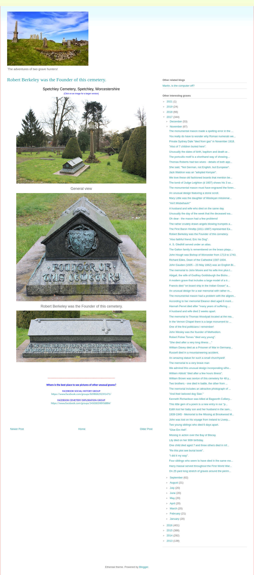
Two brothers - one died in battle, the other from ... (198, 383)
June (173, 493)
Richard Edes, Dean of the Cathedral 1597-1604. (197, 259)
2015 (170, 530)
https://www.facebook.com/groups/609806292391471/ (81, 394)
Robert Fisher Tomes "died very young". (192, 337)
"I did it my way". (178, 455)
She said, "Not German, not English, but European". (199, 167)
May (173, 498)
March (174, 508)
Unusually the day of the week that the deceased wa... (200, 213)
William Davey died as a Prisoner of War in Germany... (201, 347)
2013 (170, 540)
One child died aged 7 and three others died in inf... (199, 445)
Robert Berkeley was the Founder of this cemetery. (198, 234)
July (172, 487)
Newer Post (17, 428)
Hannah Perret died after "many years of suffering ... (199, 306)
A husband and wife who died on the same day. (196, 208)
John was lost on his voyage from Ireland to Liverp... (199, 419)
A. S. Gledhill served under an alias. (190, 244)
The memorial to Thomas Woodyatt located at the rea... (201, 316)
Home (82, 428)
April (173, 503)
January (175, 518)
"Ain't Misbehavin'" (180, 203)
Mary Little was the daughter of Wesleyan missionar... (200, 198)
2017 (170, 116)
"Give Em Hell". (178, 429)
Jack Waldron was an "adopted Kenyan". (193, 172)
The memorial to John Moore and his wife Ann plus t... (200, 270)
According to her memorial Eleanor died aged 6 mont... (201, 301)
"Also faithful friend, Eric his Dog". (188, 239)
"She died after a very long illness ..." (190, 342)
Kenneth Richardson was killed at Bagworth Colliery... (200, 398)
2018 (170, 111)
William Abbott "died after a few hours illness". (196, 373)
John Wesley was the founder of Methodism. (195, 332)
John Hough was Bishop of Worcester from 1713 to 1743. (202, 254)
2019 (170, 106)
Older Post (146, 428)
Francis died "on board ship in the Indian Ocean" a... (199, 285)
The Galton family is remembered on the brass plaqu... (201, 249)
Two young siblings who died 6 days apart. (194, 424)
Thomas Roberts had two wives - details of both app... (200, 161)
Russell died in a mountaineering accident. (194, 352)
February (175, 513)
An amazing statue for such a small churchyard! (197, 357)
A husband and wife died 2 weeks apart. (192, 311)
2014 (170, 535)
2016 (170, 525)
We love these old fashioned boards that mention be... (200, 177)
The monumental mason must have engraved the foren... (202, 187)
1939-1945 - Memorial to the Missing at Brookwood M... (201, 414)
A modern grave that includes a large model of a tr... (199, 280)
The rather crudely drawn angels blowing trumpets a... (200, 223)
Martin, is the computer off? (178, 85)
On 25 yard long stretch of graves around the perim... (200, 471)
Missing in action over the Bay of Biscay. (192, 435)
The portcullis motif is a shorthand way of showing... (199, 156)
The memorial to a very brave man (189, 362)
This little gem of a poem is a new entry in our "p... (198, 404)
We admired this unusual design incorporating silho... (200, 368)
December (176, 121)
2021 (170, 101)
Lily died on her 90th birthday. (186, 440)
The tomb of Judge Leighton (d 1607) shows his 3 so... (201, 182)
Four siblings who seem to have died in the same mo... (201, 460)
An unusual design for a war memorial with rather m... (200, 290)
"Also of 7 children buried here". (187, 146)
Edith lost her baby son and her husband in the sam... (200, 409)
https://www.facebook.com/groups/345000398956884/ (81, 403)
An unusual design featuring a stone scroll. (194, 193)
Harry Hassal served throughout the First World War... (200, 465)
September (176, 477)
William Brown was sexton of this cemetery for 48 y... (200, 378)
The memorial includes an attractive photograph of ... (200, 388)
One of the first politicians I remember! (191, 326)
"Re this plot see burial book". (186, 450)
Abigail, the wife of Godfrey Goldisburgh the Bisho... (199, 275)
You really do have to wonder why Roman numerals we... (202, 136)
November (176, 126)
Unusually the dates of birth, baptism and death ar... (199, 151)
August (174, 482)
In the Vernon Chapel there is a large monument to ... (200, 321)
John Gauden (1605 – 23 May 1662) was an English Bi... (202, 264)
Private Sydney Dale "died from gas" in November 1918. (202, 141)
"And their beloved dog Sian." (186, 393)
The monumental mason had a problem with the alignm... (202, 295)
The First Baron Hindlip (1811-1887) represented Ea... (200, 228)
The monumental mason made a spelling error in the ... (201, 131)
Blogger (143, 566)
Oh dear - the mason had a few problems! (193, 218)
